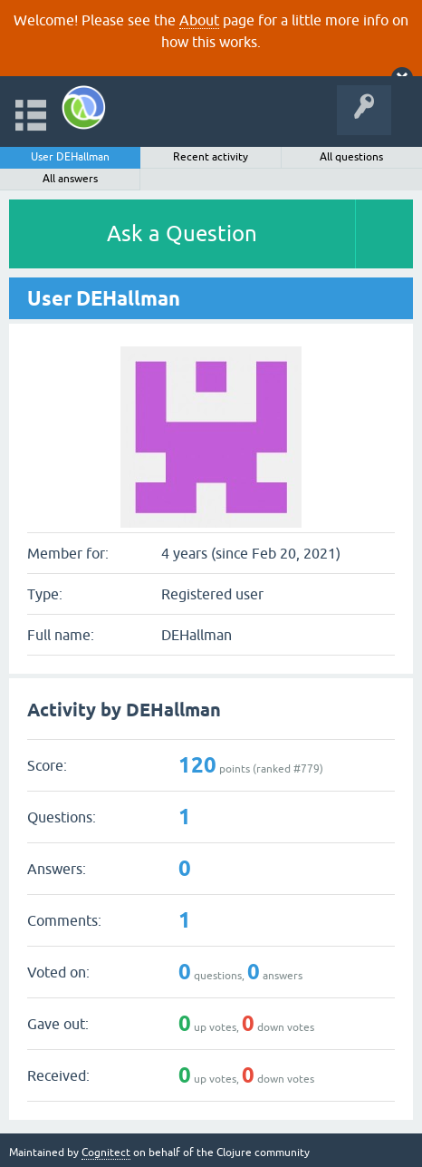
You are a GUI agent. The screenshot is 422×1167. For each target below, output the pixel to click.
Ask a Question (182, 233)
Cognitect (106, 1152)
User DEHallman (70, 157)
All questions (351, 157)
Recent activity (210, 157)
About (199, 20)
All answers (70, 178)
